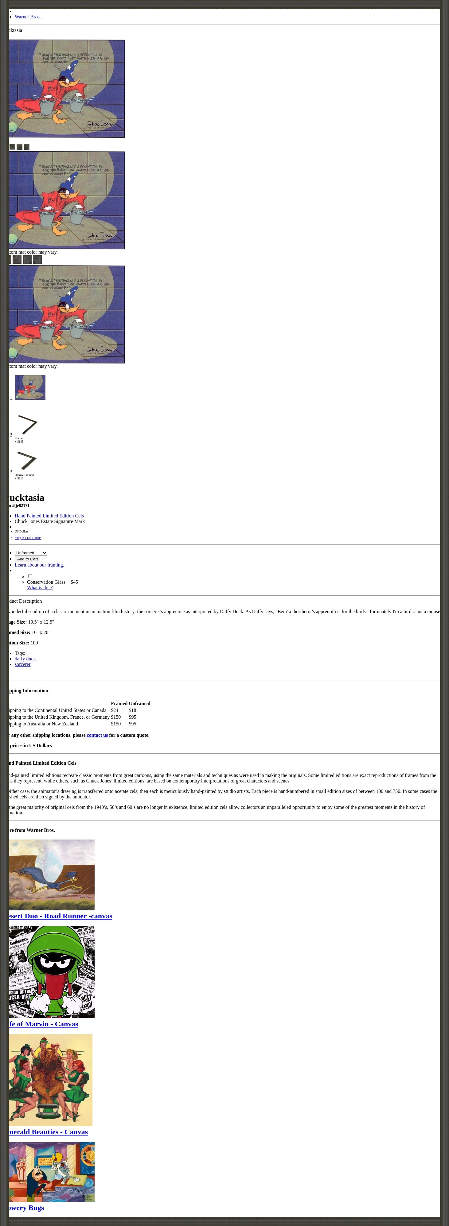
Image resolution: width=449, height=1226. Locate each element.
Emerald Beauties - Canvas (45, 1132)
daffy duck (25, 658)
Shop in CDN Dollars (28, 538)
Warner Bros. (28, 16)
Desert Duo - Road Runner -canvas (57, 916)
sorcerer (23, 664)
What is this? (40, 587)
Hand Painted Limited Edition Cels (49, 515)
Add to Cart (27, 559)
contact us (97, 735)
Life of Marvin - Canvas (40, 1024)
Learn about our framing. (39, 564)
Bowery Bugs (23, 1208)
